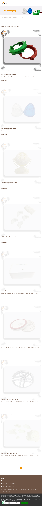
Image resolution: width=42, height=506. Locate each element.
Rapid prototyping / (25, 17)
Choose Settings (14, 503)
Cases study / (16, 17)
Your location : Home (6, 17)
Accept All (24, 503)
